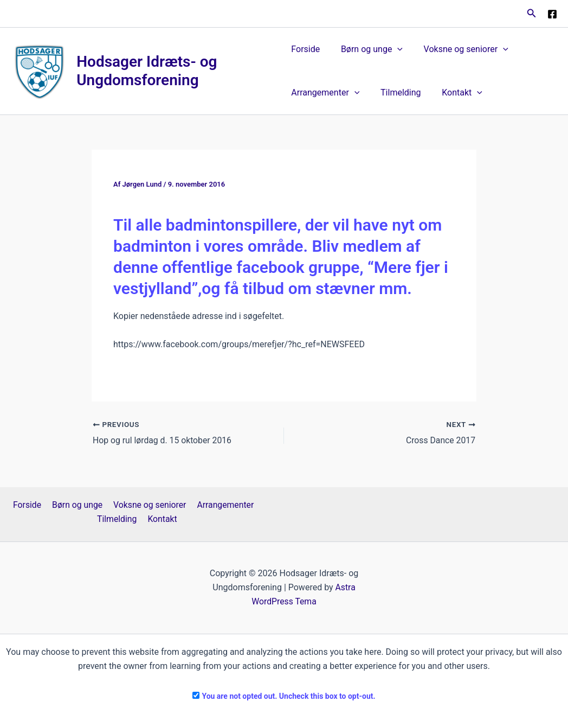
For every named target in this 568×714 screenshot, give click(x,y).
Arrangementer (325, 92)
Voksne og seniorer (458, 49)
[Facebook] (552, 14)
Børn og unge (368, 49)
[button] (532, 13)
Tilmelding (397, 92)
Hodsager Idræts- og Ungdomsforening (147, 71)
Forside (305, 49)
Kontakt (455, 92)
